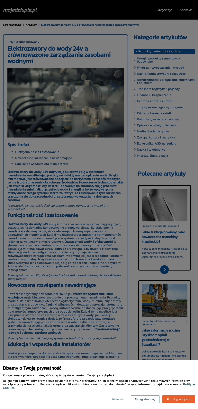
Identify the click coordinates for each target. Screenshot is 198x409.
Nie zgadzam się (145, 399)
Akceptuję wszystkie (178, 399)
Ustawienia (117, 399)
